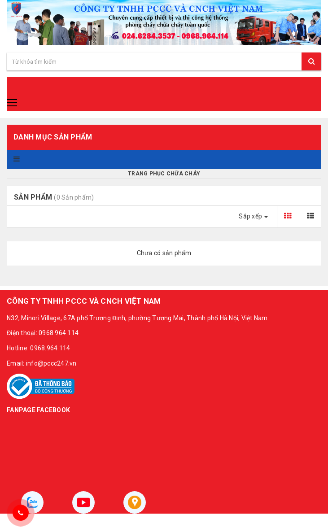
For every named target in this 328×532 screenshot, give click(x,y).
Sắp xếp (253, 216)
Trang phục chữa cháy (164, 173)
